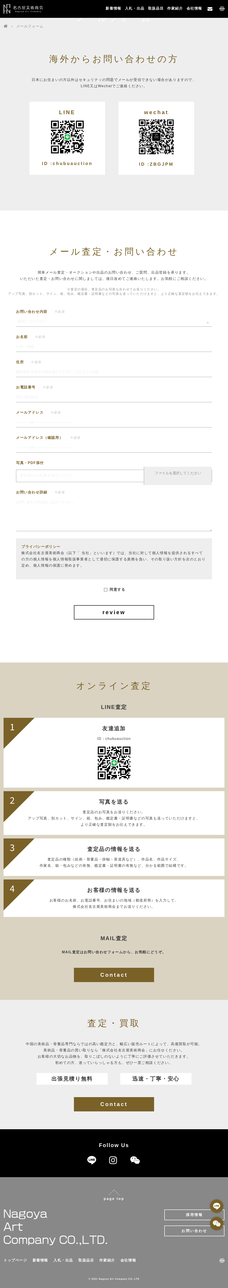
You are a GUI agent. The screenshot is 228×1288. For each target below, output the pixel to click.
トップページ (15, 1260)
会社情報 (194, 8)
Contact (114, 975)
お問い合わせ (194, 1231)
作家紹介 (175, 8)
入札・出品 (135, 8)
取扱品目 (156, 8)
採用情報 (194, 1215)
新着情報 (113, 8)
